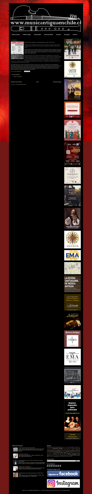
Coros (62, 450)
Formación (61, 452)
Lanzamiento (54, 454)
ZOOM (63, 456)
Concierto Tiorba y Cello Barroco (24, 466)
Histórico (72, 452)
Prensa (66, 455)
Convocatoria (56, 450)
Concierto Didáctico (66, 448)
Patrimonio (57, 455)
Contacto (75, 34)
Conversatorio (49, 450)
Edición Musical (62, 451)
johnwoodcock (56, 490)
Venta (55, 456)
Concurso (67, 449)
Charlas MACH (37, 34)
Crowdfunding (66, 450)
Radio (71, 455)
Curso (48, 451)
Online (53, 455)
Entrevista (73, 451)
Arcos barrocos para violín (23, 454)
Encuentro (68, 451)
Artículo (48, 447)
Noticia (48, 455)
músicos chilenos (68, 456)
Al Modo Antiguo (27, 34)
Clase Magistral (75, 447)
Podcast (61, 455)
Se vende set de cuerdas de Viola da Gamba (26, 447)
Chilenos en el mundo (64, 447)
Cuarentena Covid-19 (74, 450)
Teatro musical (51, 456)
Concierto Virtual (75, 448)
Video (59, 456)
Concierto (55, 448)
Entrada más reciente (16, 82)
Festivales (58, 34)
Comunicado (49, 448)
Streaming (78, 455)
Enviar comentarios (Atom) (21, 84)
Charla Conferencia (55, 447)
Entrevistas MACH (48, 34)
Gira (67, 452)
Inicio (37, 82)
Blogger (68, 490)
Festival (54, 452)
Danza (51, 451)
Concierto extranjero (50, 449)
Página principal (16, 34)
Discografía (67, 34)
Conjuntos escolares (74, 449)
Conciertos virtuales (59, 449)
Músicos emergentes (72, 454)
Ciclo (70, 447)
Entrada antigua (57, 82)
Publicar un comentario (17, 76)
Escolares (78, 451)
